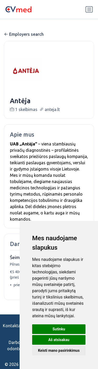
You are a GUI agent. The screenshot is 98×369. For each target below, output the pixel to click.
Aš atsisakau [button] (59, 340)
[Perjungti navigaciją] (89, 9)
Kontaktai (12, 325)
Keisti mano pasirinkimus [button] (58, 350)
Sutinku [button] (59, 329)
